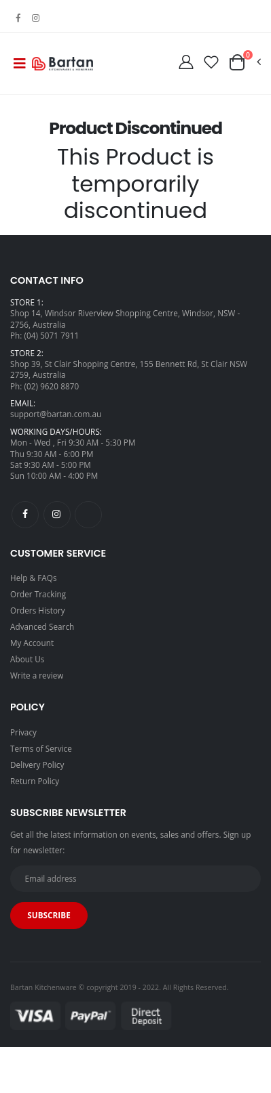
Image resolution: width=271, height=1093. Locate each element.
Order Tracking (38, 593)
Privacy (23, 732)
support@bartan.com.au (55, 413)
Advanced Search (42, 626)
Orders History (37, 610)
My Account (32, 642)
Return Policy (34, 780)
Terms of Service (41, 748)
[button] (244, 62)
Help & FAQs (33, 577)
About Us (27, 658)
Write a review (36, 675)
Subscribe (49, 914)
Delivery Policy (37, 764)
